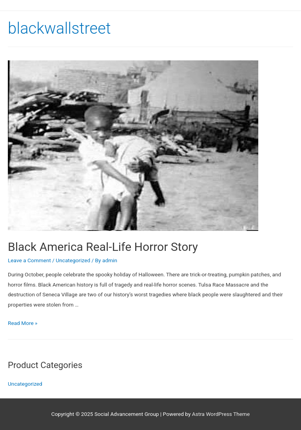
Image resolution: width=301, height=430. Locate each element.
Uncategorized (73, 260)
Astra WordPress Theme (221, 414)
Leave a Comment (29, 260)
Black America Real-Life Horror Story (103, 247)
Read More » (23, 323)
